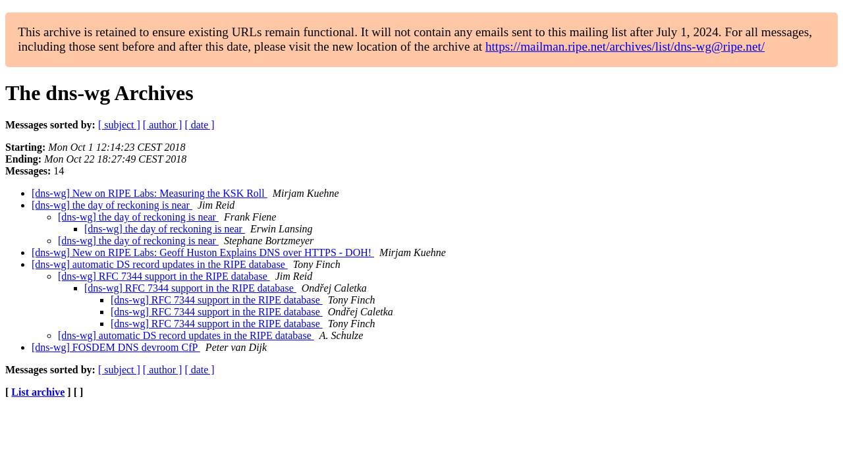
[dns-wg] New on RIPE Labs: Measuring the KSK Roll (149, 193)
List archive (38, 392)
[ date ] (199, 124)
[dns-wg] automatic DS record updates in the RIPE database (160, 264)
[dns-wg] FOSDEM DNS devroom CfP (116, 347)
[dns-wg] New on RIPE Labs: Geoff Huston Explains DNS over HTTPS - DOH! (203, 252)
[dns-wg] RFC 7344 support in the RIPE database (164, 276)
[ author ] (162, 124)
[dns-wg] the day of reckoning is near (112, 205)
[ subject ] (119, 124)
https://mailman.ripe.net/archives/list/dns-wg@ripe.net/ (625, 46)
